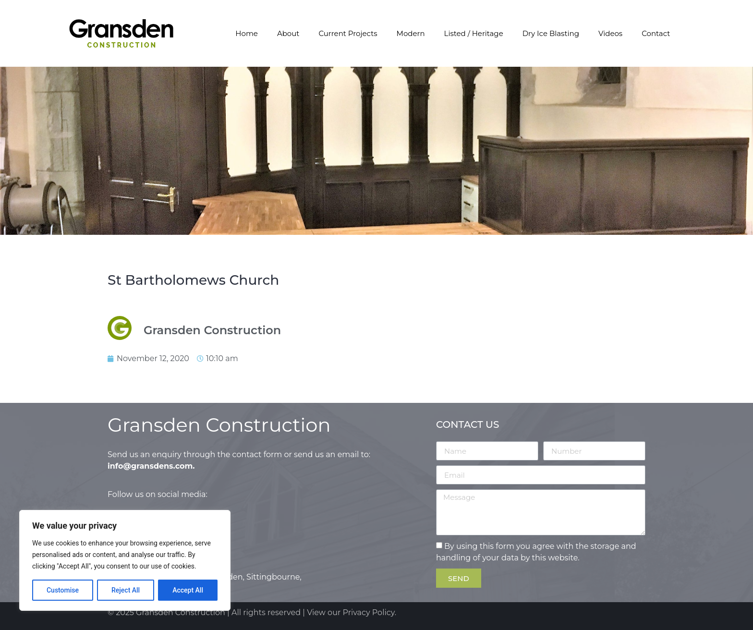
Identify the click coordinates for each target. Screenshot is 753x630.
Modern (411, 33)
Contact (656, 33)
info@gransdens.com (150, 466)
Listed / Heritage (473, 33)
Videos (610, 33)
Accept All (187, 590)
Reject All (125, 590)
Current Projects (347, 33)
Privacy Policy (369, 612)
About (288, 33)
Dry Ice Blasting (550, 33)
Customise (63, 590)
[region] (125, 560)
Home (246, 33)
